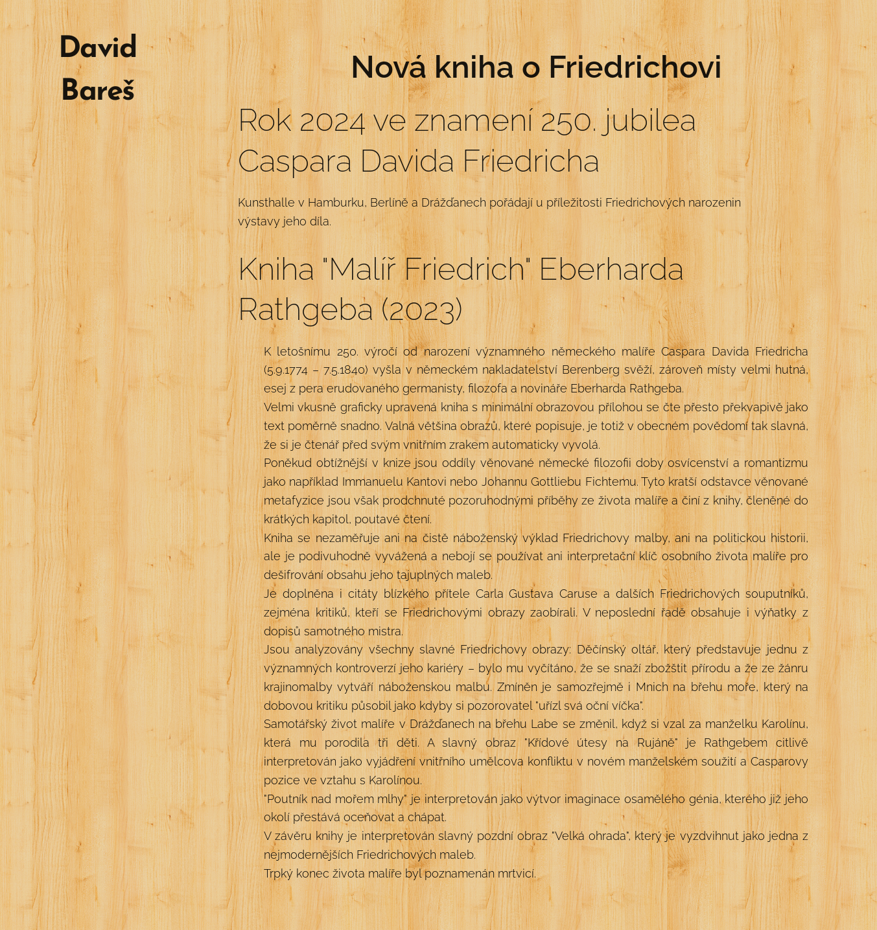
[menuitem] (97, 157)
